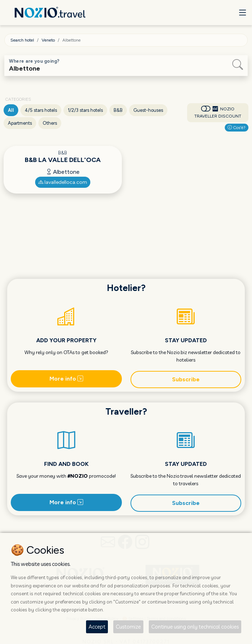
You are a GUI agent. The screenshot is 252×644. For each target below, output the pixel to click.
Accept (97, 626)
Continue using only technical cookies (195, 626)
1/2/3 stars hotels (85, 110)
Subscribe (186, 379)
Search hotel (22, 40)
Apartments (20, 123)
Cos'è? (237, 127)
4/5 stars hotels (41, 110)
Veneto (48, 40)
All (11, 110)
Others (50, 123)
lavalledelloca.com (62, 182)
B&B (118, 110)
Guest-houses (148, 110)
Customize (128, 626)
